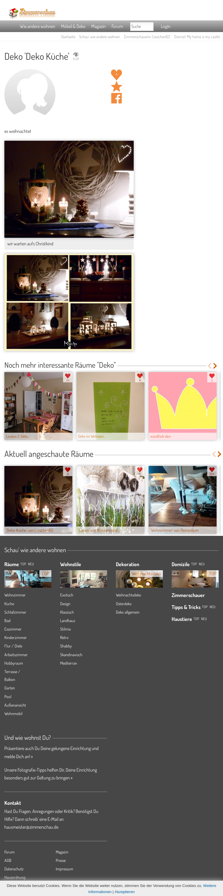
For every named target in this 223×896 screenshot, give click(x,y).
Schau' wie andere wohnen (99, 36)
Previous (209, 365)
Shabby (66, 645)
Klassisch (67, 612)
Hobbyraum (13, 663)
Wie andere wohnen (37, 26)
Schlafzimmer (15, 612)
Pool (7, 696)
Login (165, 26)
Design (65, 603)
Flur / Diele (13, 645)
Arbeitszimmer (16, 654)
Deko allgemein (128, 612)
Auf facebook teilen (116, 98)
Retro (64, 637)
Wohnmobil (13, 713)
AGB (7, 860)
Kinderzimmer (15, 637)
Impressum (64, 868)
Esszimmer (13, 628)
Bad (7, 620)
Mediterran (68, 663)
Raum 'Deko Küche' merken (116, 86)
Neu (202, 564)
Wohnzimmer (15, 594)
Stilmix (65, 628)
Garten (9, 687)
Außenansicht (15, 705)
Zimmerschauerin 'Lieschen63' (147, 36)
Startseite (68, 36)
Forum (117, 26)
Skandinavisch (71, 654)
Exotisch (66, 594)
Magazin (98, 26)
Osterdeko (124, 603)
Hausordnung (14, 877)
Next (215, 365)
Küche (9, 603)
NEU (31, 564)
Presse (61, 860)
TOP (23, 564)
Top (194, 564)
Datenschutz (14, 868)
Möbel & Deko (73, 26)
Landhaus (67, 620)
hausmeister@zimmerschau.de (31, 827)
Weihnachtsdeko (128, 594)
